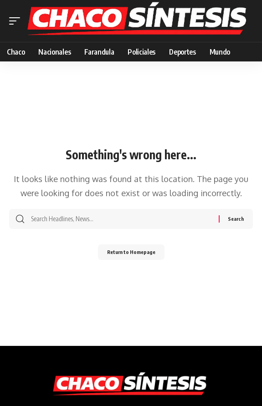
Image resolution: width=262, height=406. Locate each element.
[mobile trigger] (17, 20)
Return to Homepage (131, 252)
